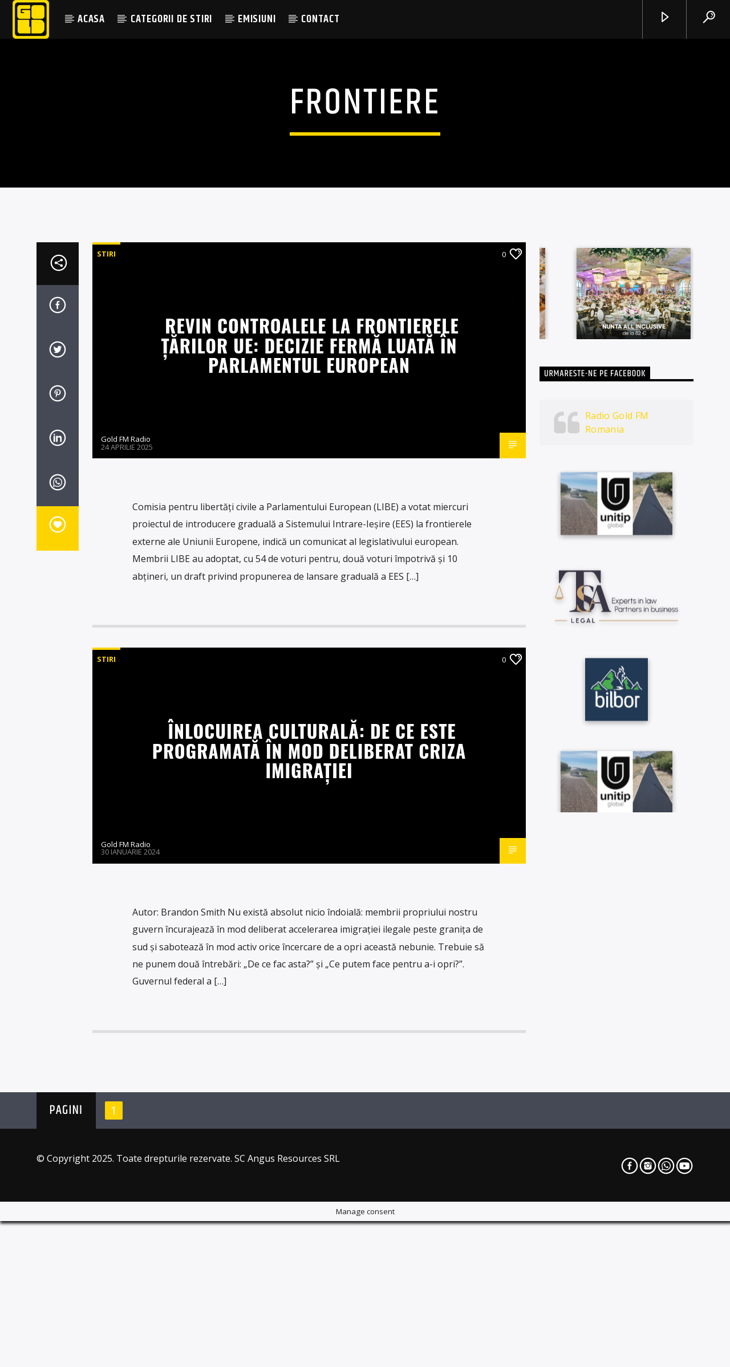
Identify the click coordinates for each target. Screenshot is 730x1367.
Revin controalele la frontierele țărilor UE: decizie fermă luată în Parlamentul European (310, 660)
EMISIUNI (256, 19)
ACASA (91, 19)
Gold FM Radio (126, 754)
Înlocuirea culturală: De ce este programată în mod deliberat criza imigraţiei (309, 1065)
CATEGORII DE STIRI (171, 19)
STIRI (106, 569)
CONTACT (320, 19)
